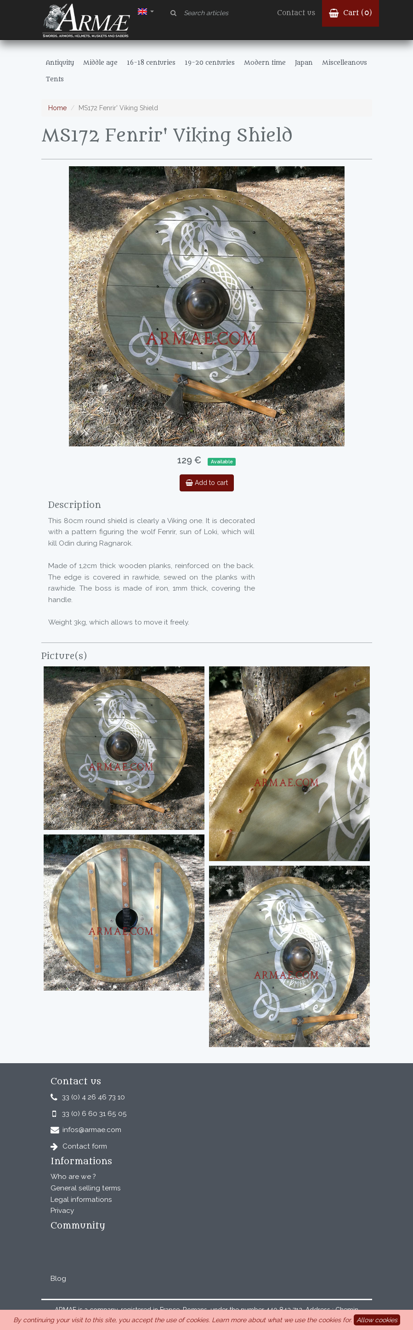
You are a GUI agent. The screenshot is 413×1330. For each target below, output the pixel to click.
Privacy (62, 1210)
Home (57, 108)
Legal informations (81, 1199)
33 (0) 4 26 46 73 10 (93, 1097)
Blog (58, 1278)
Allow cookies (376, 1320)
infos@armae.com (91, 1130)
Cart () (350, 13)
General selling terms (86, 1188)
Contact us (296, 13)
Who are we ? (73, 1176)
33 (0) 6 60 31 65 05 (94, 1114)
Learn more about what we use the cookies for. (282, 1320)
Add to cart (207, 482)
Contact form (84, 1146)
